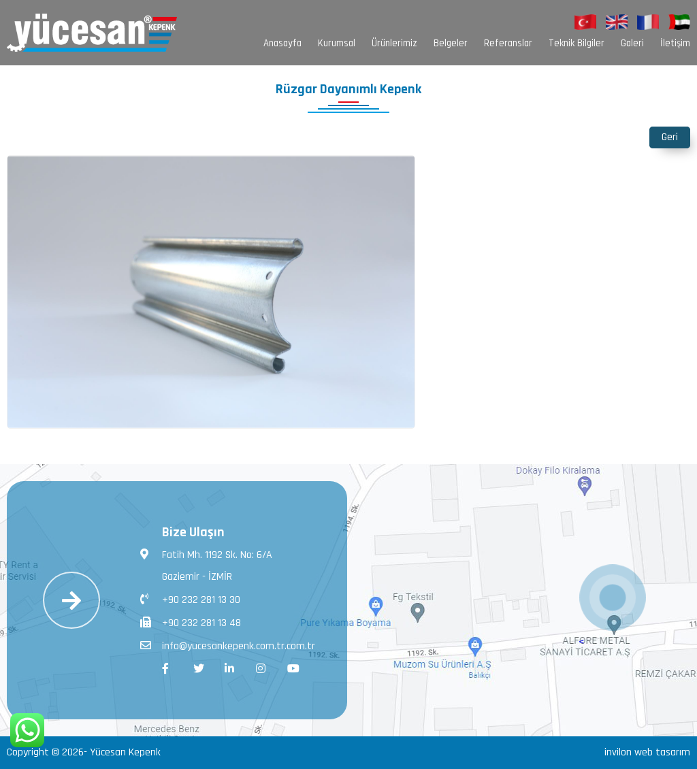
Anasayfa (282, 43)
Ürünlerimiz (394, 43)
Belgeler (451, 43)
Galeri (632, 43)
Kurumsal (336, 43)
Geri (670, 137)
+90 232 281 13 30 (190, 599)
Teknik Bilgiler (576, 43)
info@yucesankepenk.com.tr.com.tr (227, 645)
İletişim (675, 43)
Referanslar (508, 43)
